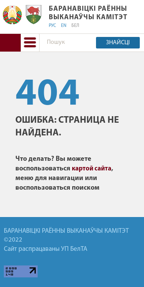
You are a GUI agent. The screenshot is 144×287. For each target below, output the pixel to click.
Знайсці (118, 43)
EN (63, 25)
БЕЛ (75, 25)
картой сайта (91, 168)
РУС (52, 25)
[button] (30, 43)
